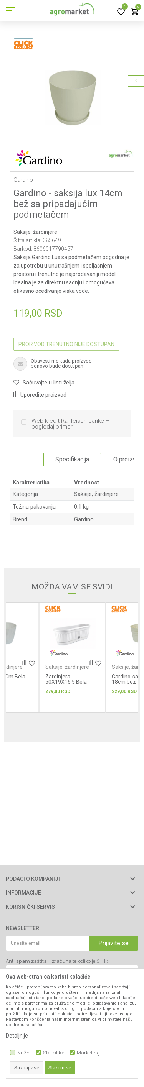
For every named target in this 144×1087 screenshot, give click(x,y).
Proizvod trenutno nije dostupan (66, 344)
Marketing (88, 1053)
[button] (43, 382)
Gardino (84, 519)
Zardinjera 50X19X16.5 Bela (66, 679)
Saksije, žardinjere (35, 232)
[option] (72, 97)
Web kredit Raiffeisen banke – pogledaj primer (70, 424)
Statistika (54, 1053)
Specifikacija (72, 459)
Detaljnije (17, 1036)
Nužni (24, 1053)
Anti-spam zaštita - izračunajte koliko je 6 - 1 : (57, 961)
